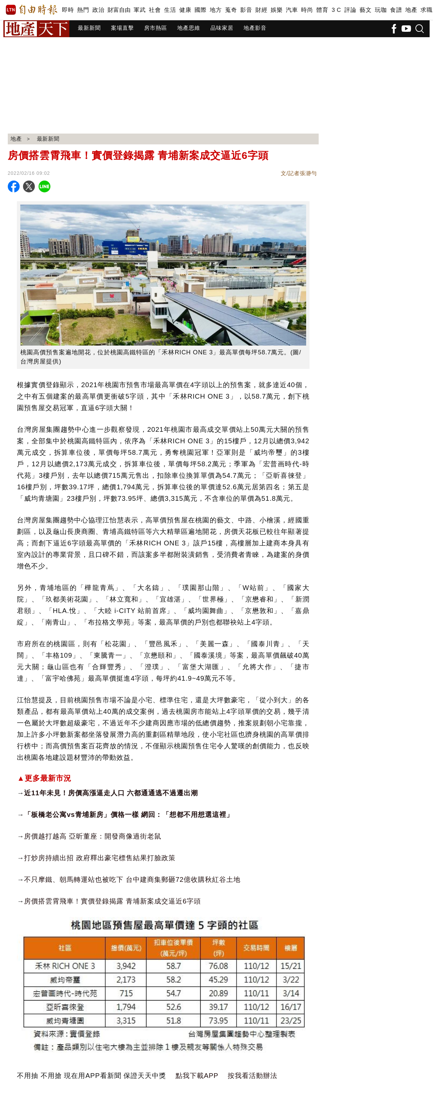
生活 (170, 10)
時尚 (307, 10)
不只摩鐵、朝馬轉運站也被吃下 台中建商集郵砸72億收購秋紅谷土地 (132, 879)
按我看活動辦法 (252, 1075)
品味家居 (221, 28)
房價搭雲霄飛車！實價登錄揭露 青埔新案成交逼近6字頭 (112, 901)
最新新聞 (89, 28)
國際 (200, 10)
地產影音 (255, 28)
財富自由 (119, 10)
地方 (216, 10)
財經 (261, 10)
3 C (336, 10)
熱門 (83, 10)
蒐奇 (231, 10)
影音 (246, 10)
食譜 (396, 10)
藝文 (365, 10)
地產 (411, 10)
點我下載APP (197, 1075)
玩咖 (381, 10)
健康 (185, 10)
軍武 (139, 10)
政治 (98, 10)
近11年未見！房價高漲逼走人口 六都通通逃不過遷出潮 (111, 793)
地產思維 (188, 28)
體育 (322, 10)
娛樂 (276, 10)
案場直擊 (122, 28)
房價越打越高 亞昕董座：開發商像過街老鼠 (92, 836)
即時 (68, 10)
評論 (350, 10)
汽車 (292, 10)
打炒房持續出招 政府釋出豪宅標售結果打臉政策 (100, 858)
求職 (426, 10)
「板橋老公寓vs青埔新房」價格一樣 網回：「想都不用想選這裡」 (128, 814)
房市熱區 (155, 28)
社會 (155, 10)
